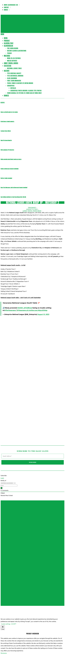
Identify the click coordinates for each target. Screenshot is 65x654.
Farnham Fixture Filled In (6, 131)
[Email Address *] (32, 456)
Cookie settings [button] (5, 587)
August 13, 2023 (43, 314)
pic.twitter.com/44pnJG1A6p (36, 310)
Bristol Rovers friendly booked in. (7, 121)
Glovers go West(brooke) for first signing (9, 112)
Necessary (6, 618)
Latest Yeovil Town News (32, 211)
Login (2, 478)
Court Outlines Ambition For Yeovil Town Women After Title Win (13, 197)
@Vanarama (21, 310)
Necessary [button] (4, 616)
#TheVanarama (10, 310)
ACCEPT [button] (13, 587)
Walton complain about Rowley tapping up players (11, 159)
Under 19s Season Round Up (6, 140)
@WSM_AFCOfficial (24, 308)
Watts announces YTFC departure (7, 150)
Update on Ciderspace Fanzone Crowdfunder (10, 168)
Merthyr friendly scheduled (6, 178)
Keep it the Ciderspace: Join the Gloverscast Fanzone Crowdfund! (14, 187)
